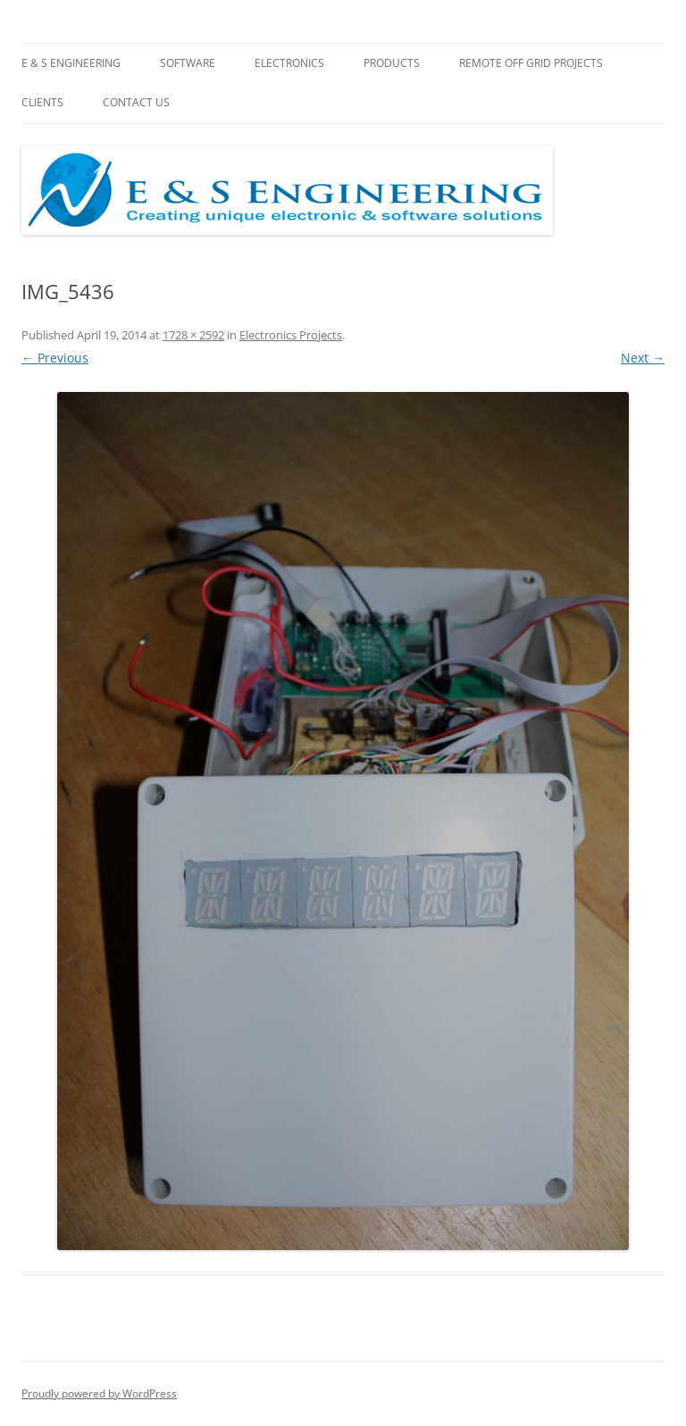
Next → (643, 357)
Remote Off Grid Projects (531, 63)
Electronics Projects (290, 335)
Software (187, 63)
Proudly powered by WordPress (99, 1393)
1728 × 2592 (193, 335)
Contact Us (136, 102)
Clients (42, 102)
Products (392, 63)
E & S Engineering (71, 63)
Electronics (289, 63)
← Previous (54, 357)
